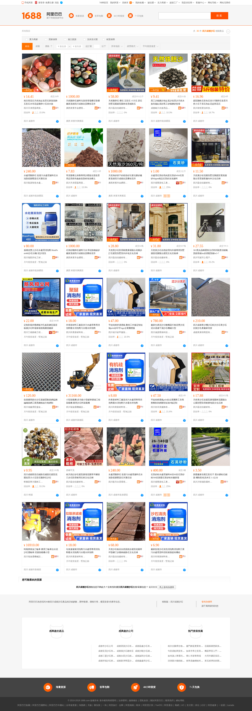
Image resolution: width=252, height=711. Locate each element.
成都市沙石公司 (105, 646)
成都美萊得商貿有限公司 (202, 332)
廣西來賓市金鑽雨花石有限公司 (75, 108)
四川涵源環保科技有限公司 (160, 332)
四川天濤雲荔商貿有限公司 (33, 108)
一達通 (222, 705)
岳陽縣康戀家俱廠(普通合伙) (218, 646)
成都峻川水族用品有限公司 (160, 108)
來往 (197, 705)
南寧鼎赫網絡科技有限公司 (198, 661)
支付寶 (190, 705)
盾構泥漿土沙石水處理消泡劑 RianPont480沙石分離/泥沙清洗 (41, 252)
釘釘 (203, 705)
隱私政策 (144, 700)
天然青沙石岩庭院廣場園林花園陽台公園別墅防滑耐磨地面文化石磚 (210, 401)
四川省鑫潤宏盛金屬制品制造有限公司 (33, 407)
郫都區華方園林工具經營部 (33, 482)
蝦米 (138, 705)
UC (182, 705)
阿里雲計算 (148, 705)
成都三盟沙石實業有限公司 (111, 656)
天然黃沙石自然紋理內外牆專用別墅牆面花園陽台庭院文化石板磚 (167, 252)
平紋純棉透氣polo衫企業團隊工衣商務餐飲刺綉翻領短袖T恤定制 (167, 401)
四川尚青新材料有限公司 (75, 332)
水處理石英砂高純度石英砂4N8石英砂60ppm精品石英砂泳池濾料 (167, 177)
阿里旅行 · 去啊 (116, 705)
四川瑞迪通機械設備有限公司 (75, 407)
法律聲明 (122, 700)
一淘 (104, 705)
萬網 (177, 705)
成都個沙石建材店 (125, 651)
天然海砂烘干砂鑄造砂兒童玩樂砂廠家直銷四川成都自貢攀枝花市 (125, 177)
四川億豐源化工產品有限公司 (160, 183)
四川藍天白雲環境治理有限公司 (118, 482)
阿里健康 (212, 705)
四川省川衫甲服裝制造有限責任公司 (118, 332)
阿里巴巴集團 (24, 705)
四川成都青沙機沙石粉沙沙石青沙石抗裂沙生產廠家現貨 (210, 326)
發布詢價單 (207, 602)
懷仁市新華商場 (193, 656)
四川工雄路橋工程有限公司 (33, 332)
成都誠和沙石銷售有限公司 (147, 656)
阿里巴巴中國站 (56, 705)
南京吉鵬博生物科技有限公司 (181, 646)
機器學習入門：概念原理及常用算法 (221, 651)
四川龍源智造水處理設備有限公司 (33, 183)
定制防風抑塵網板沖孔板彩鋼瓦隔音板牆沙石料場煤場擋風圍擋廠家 (40, 326)
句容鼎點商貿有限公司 (178, 651)
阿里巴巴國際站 (39, 705)
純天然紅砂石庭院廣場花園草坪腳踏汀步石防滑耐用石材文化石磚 (83, 476)
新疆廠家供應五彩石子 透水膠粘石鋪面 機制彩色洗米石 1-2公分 (210, 476)
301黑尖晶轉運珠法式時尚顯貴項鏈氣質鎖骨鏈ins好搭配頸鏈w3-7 (210, 252)
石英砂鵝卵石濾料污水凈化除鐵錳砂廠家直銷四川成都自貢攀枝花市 (83, 252)
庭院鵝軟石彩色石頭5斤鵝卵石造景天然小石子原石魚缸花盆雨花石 (210, 102)
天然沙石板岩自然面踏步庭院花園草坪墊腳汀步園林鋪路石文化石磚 (125, 551)
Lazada (230, 705)
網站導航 (180, 700)
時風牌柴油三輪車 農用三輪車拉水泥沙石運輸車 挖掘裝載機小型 (41, 551)
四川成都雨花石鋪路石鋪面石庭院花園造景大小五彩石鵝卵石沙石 (40, 476)
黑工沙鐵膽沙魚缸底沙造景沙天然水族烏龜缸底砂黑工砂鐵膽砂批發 (167, 102)
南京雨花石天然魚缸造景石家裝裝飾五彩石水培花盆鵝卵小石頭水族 (40, 102)
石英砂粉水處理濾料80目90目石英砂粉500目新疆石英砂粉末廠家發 (167, 476)
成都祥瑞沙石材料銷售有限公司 (113, 661)
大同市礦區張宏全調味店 (216, 656)
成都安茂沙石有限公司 (108, 651)
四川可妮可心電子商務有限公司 (202, 257)
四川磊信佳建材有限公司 (118, 108)
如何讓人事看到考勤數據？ (180, 656)
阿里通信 (168, 705)
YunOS (158, 705)
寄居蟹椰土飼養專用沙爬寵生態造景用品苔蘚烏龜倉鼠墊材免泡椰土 (83, 177)
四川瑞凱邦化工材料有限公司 (33, 257)
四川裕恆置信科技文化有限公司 (202, 108)
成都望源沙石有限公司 (127, 646)
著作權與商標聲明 (107, 700)
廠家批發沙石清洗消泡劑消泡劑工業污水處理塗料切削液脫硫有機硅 (167, 551)
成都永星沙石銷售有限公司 (129, 656)
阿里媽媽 (129, 705)
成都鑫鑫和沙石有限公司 (146, 661)
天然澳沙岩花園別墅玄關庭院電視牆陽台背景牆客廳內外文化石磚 (210, 177)
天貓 (90, 705)
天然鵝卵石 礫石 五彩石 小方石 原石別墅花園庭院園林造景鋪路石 (125, 102)
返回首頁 (153, 587)
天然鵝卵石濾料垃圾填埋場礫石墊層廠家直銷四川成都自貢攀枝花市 (83, 102)
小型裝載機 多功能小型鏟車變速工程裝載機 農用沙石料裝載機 (83, 401)
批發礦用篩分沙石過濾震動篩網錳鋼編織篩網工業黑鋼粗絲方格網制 (40, 401)
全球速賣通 (71, 705)
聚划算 (97, 705)
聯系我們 (169, 700)
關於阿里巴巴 (156, 700)
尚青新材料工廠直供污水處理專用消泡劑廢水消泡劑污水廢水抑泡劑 (83, 326)
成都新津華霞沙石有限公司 (129, 661)
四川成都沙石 (176, 602)
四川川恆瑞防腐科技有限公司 (202, 482)
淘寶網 (82, 705)
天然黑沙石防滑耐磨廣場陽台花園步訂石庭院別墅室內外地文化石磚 (125, 252)
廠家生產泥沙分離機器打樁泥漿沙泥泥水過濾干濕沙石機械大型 (167, 326)
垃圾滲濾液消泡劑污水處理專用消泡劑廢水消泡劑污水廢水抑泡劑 (83, 551)
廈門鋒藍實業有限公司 (196, 646)
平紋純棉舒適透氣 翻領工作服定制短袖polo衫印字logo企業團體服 (125, 326)
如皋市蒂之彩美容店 (195, 651)
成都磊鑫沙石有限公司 (145, 646)
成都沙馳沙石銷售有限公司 (147, 651)
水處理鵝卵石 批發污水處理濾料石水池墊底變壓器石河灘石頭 (41, 177)
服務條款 (133, 700)
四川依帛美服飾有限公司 (160, 407)
